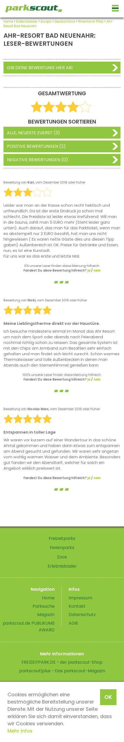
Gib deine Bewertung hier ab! (40, 68)
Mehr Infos (20, 730)
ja (88, 270)
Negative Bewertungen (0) (37, 160)
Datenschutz (82, 614)
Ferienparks (62, 547)
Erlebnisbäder (26, 21)
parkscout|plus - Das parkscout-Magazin (62, 671)
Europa (46, 21)
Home (8, 21)
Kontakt (77, 606)
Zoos (62, 557)
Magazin (46, 614)
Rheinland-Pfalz (90, 21)
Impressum (80, 598)
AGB (73, 623)
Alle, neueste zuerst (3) (33, 133)
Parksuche (44, 606)
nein (97, 270)
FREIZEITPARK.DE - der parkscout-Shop (62, 662)
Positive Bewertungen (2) (36, 146)
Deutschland (65, 21)
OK (108, 697)
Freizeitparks (62, 538)
